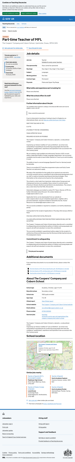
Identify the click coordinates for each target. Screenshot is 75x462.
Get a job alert (33, 400)
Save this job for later (35, 48)
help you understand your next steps (54, 120)
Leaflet (54, 369)
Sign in (71, 19)
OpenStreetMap (64, 369)
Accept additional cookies (11, 13)
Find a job (5, 427)
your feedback (20, 27)
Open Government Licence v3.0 (31, 457)
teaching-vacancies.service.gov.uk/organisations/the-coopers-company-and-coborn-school (55, 316)
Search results (12, 31)
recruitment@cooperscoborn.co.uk (52, 308)
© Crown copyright (68, 457)
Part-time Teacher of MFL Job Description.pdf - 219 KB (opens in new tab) (48, 271)
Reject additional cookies (29, 13)
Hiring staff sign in (44, 424)
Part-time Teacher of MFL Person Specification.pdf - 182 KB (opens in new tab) (49, 268)
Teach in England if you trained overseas (14, 437)
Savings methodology (47, 452)
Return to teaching (7, 434)
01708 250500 (46, 311)
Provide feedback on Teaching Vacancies (51, 441)
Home (4, 31)
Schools (24, 24)
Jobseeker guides (7, 430)
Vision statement (7, 455)
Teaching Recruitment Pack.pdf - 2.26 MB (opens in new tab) (45, 273)
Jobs (18, 24)
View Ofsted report (47, 301)
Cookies (4, 452)
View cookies (42, 13)
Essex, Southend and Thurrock (52, 404)
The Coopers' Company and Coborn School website (57, 304)
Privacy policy (13, 452)
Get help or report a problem (47, 438)
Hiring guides (42, 427)
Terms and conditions (24, 452)
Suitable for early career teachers (52, 62)
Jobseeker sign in (7, 424)
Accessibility (36, 452)
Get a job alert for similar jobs (14, 48)
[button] (49, 355)
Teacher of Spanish (57, 376)
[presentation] (50, 355)
